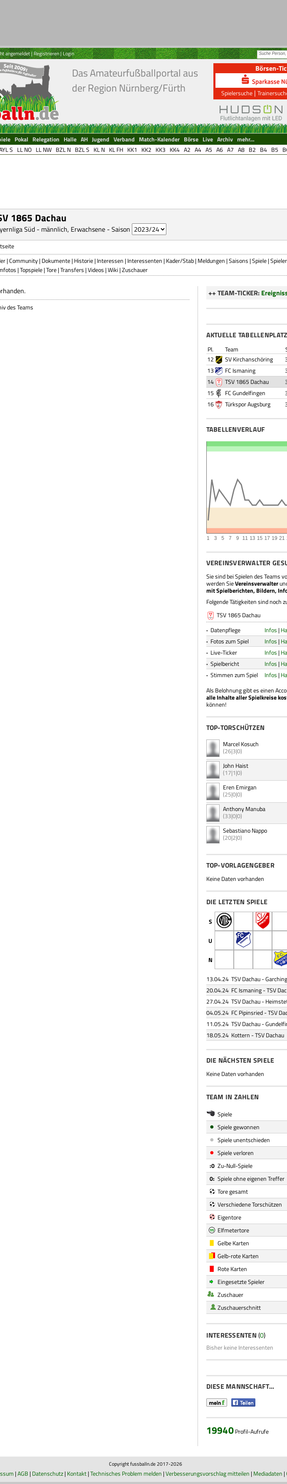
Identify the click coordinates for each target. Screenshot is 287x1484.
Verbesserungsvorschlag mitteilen (208, 1473)
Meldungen (211, 260)
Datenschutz (47, 1473)
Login (68, 53)
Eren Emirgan (240, 787)
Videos (96, 269)
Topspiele (31, 269)
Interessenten (144, 260)
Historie (83, 260)
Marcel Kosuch (241, 744)
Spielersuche (236, 93)
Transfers (72, 269)
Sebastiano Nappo (245, 830)
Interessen (110, 260)
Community (23, 260)
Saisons (238, 260)
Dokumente (56, 260)
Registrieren (46, 53)
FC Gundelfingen (245, 392)
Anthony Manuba (244, 808)
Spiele (259, 260)
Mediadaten (267, 1473)
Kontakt (77, 1473)
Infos (271, 630)
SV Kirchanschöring (249, 359)
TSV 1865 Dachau (247, 381)
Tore (51, 269)
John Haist (235, 765)
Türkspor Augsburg (247, 404)
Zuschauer (135, 269)
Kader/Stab (180, 260)
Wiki (113, 269)
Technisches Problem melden (126, 1473)
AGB (22, 1473)
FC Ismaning (240, 370)
